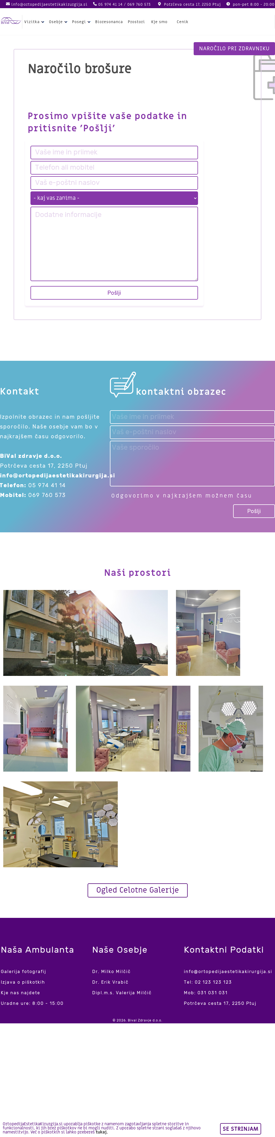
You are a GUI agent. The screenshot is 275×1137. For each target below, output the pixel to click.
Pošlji (114, 293)
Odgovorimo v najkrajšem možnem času (181, 495)
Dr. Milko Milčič (111, 971)
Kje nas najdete (20, 992)
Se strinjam (240, 1129)
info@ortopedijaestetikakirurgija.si (49, 4)
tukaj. (102, 1132)
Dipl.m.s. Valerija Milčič (122, 992)
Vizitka (35, 21)
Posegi (82, 21)
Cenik (183, 21)
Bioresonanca (109, 21)
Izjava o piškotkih (23, 982)
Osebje (59, 21)
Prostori (136, 21)
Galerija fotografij (23, 971)
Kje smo (159, 21)
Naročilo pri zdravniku (234, 48)
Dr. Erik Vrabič (110, 982)
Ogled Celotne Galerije (137, 890)
